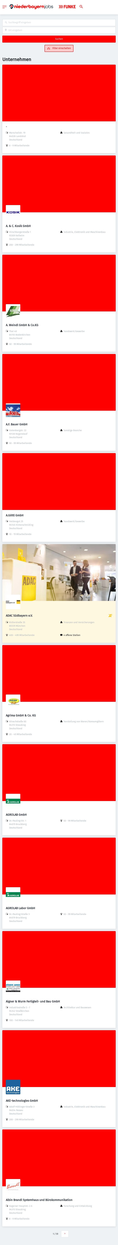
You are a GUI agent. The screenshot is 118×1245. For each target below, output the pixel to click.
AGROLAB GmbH (16, 814)
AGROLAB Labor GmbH (20, 908)
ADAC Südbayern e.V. (19, 615)
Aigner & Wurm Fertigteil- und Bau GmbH (33, 1001)
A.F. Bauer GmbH (16, 424)
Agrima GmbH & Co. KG (21, 715)
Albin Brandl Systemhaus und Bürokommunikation (39, 1200)
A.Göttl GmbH (15, 515)
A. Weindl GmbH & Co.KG (22, 325)
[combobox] (59, 22)
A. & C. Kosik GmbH (18, 226)
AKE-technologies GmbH (22, 1100)
